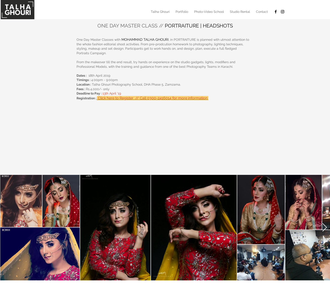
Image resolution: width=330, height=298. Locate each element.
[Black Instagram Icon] (282, 11)
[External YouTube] (165, 135)
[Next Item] (324, 227)
